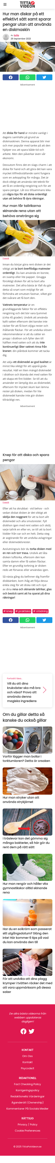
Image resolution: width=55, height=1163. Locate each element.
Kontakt (28, 1062)
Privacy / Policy (27, 1124)
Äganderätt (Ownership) (27, 1102)
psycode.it (27, 1068)
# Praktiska (23, 611)
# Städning (40, 611)
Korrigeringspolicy (27, 1090)
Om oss (27, 1056)
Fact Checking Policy (27, 1084)
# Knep (8, 611)
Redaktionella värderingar (28, 1096)
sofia (16, 35)
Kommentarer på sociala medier (27, 1108)
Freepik (6, 258)
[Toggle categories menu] (5, 4)
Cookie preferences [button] (27, 1130)
